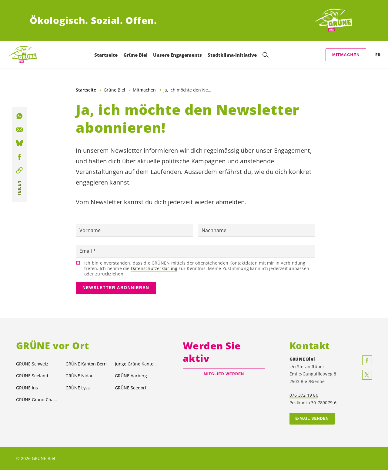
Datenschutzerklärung (154, 268)
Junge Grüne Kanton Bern (136, 364)
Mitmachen (346, 54)
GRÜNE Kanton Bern (86, 364)
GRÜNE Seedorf (130, 388)
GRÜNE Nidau (79, 375)
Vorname (90, 230)
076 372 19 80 (303, 395)
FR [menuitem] (377, 55)
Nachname (214, 230)
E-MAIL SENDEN (312, 418)
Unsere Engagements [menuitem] (177, 55)
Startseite (86, 90)
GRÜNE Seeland (32, 375)
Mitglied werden (224, 374)
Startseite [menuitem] (106, 55)
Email (86, 250)
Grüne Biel (114, 89)
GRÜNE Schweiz (32, 364)
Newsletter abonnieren (115, 287)
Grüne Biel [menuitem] (135, 55)
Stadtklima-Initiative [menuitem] (232, 55)
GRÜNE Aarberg (131, 375)
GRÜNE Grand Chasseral (37, 399)
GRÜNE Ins (27, 388)
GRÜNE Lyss (77, 388)
